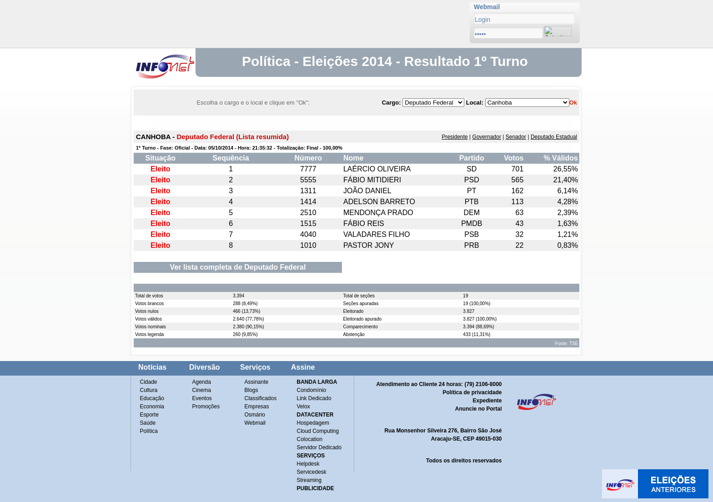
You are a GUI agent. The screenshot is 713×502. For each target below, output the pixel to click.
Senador (516, 137)
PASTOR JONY (368, 245)
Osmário (255, 415)
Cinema (201, 390)
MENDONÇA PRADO (378, 212)
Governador (486, 137)
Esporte (149, 415)
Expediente (487, 400)
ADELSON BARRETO (379, 202)
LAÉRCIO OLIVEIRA (377, 169)
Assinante (257, 382)
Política (149, 431)
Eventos (202, 398)
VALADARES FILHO (376, 234)
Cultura (149, 390)
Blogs (251, 390)
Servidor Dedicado (319, 447)
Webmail (255, 423)
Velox (303, 406)
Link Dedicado (314, 398)
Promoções (206, 406)
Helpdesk (308, 464)
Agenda (201, 382)
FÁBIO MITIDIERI (372, 180)
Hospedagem (313, 423)
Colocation (310, 439)
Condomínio (311, 390)
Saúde (148, 423)
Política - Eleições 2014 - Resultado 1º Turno (385, 61)
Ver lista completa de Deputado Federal (238, 267)
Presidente (454, 137)
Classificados (261, 398)
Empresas (257, 406)
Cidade (148, 382)
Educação (152, 398)
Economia (152, 406)
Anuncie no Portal (478, 409)
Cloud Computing (318, 431)
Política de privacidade (472, 392)
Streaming (309, 480)
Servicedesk (311, 472)
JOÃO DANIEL (367, 191)
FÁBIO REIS (363, 223)
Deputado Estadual (554, 137)
